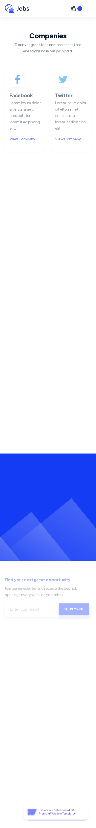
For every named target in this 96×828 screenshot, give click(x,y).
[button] (88, 8)
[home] (36, 8)
